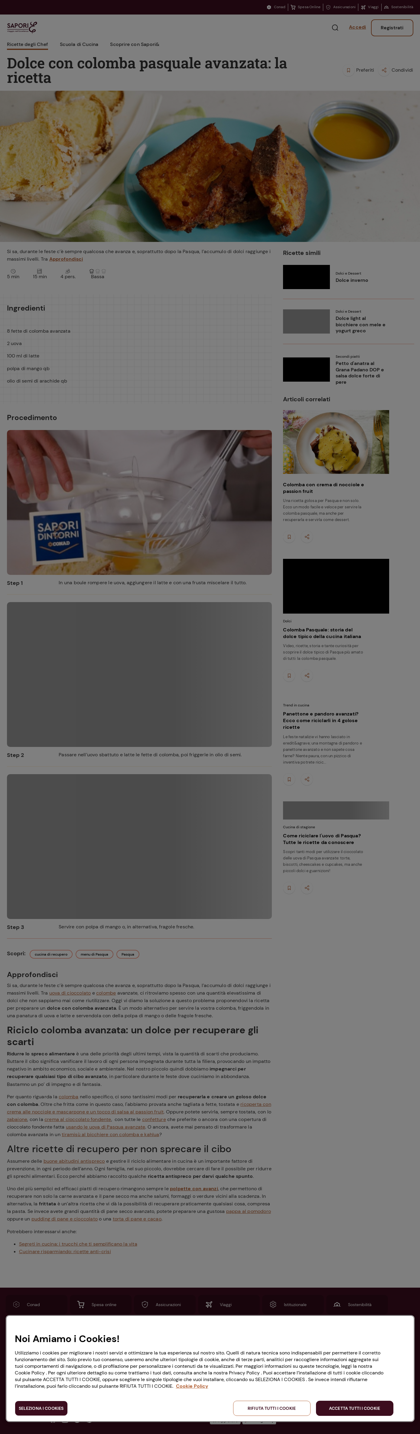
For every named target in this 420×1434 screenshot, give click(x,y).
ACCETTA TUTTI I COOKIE (354, 1408)
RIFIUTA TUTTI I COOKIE (272, 1408)
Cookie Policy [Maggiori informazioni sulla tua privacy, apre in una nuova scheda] (192, 1386)
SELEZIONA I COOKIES (41, 1408)
